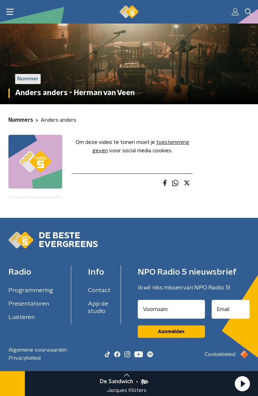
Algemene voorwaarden (37, 350)
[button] (242, 383)
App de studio (98, 307)
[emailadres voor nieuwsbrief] (231, 309)
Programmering (30, 290)
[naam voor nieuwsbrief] (171, 309)
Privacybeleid (24, 358)
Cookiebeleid (220, 354)
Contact (99, 290)
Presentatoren (28, 304)
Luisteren (21, 317)
